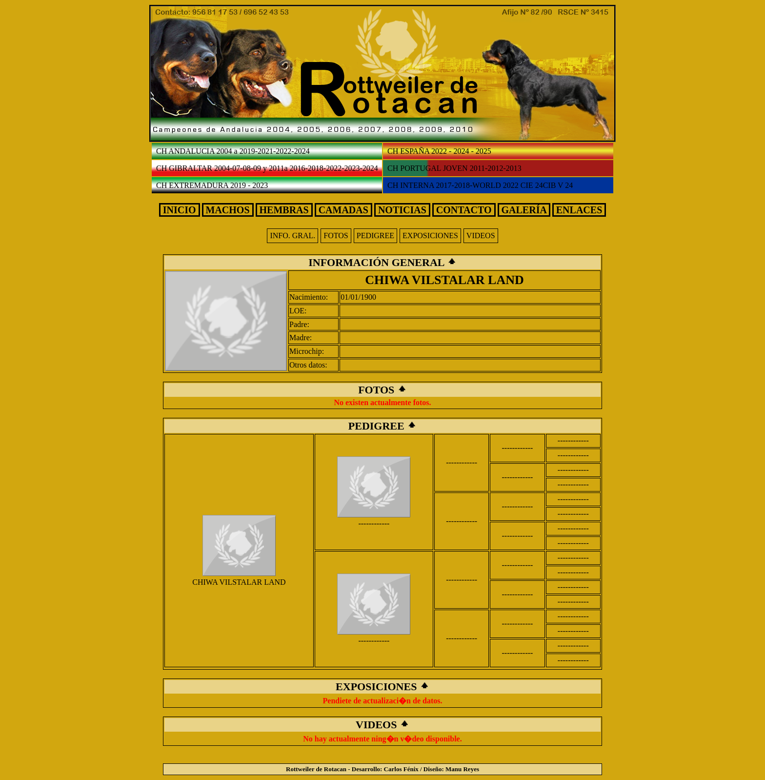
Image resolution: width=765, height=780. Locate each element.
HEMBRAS (284, 210)
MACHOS (227, 210)
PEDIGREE (375, 235)
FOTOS (335, 235)
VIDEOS (480, 235)
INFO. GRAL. (292, 235)
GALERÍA (524, 210)
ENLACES (579, 210)
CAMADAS (343, 210)
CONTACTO (464, 210)
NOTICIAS (402, 210)
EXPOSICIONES (430, 235)
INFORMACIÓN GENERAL (377, 262)
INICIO (180, 210)
